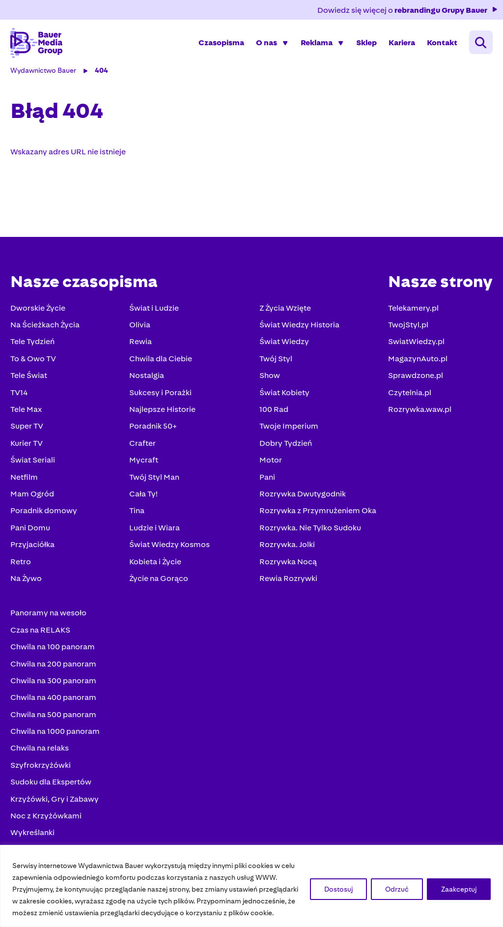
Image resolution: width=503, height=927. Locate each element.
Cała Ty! (143, 501)
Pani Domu (32, 535)
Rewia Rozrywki (287, 585)
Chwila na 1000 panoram (56, 738)
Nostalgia (146, 382)
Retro (22, 569)
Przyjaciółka (34, 551)
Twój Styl (274, 366)
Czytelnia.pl (408, 400)
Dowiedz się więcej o (406, 10)
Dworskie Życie (39, 315)
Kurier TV (28, 450)
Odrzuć (397, 889)
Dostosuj (338, 889)
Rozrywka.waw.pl (418, 416)
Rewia (140, 349)
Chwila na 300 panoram (55, 688)
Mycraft (143, 467)
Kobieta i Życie (155, 569)
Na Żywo (27, 585)
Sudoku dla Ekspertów (52, 789)
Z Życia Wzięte (283, 315)
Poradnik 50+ (153, 433)
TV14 (20, 400)
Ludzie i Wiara (154, 535)
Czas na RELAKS (42, 637)
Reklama (315, 46)
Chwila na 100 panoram (54, 654)
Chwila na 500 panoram (55, 721)
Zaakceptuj (458, 889)
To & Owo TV (34, 366)
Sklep (365, 46)
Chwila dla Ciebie (160, 366)
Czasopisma (220, 46)
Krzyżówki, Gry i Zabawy (56, 806)
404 (103, 78)
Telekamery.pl (412, 315)
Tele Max (27, 416)
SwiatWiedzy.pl (415, 349)
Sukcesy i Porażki (160, 400)
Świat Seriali (34, 467)
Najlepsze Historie (162, 416)
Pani (266, 484)
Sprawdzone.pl (414, 382)
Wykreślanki (34, 840)
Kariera (400, 46)
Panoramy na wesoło (50, 620)
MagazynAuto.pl (416, 366)
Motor (269, 467)
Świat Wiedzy (282, 349)
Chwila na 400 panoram (55, 705)
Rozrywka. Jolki (285, 551)
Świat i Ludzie (154, 315)
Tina (136, 518)
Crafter (142, 450)
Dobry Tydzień (284, 450)
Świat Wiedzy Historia (298, 332)
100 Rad (272, 416)
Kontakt (440, 46)
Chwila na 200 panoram (55, 671)
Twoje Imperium (287, 433)
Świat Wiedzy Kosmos (169, 551)
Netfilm (25, 484)
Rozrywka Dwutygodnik (301, 501)
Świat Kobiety (283, 400)
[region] (251, 886)
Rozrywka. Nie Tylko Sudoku (309, 535)
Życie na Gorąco (158, 585)
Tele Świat (30, 382)
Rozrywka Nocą (286, 569)
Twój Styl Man (154, 484)
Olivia (139, 332)
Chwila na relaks (41, 755)
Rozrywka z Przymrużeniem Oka (316, 518)
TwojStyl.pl (407, 332)
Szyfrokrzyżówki (42, 772)
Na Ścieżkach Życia (46, 332)
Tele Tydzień (34, 349)
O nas (265, 46)
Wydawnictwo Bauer (45, 78)
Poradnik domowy (45, 518)
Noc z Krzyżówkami (47, 823)
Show (268, 382)
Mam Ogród (34, 501)
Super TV (28, 433)
